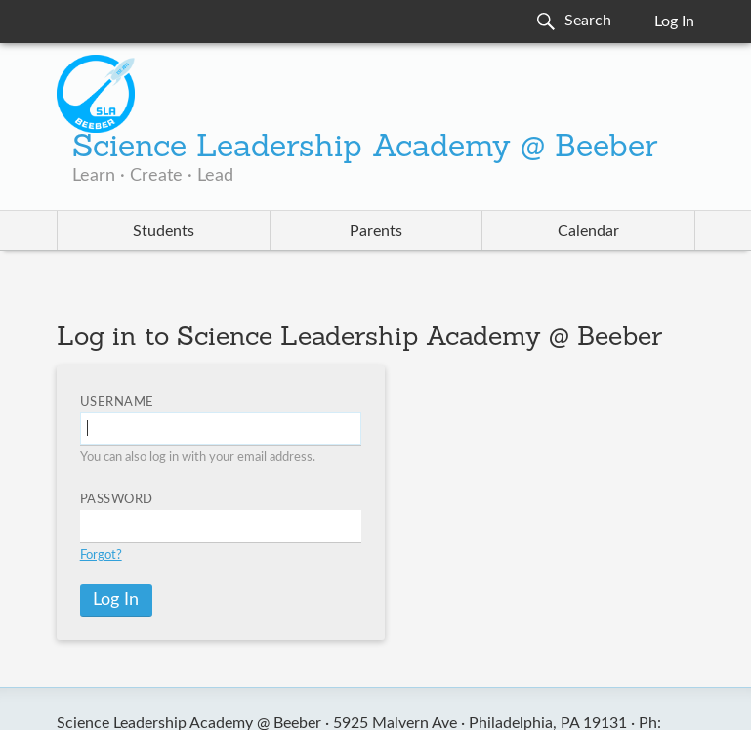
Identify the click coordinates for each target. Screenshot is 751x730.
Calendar (588, 230)
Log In (674, 21)
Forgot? (101, 555)
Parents (376, 230)
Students (163, 230)
